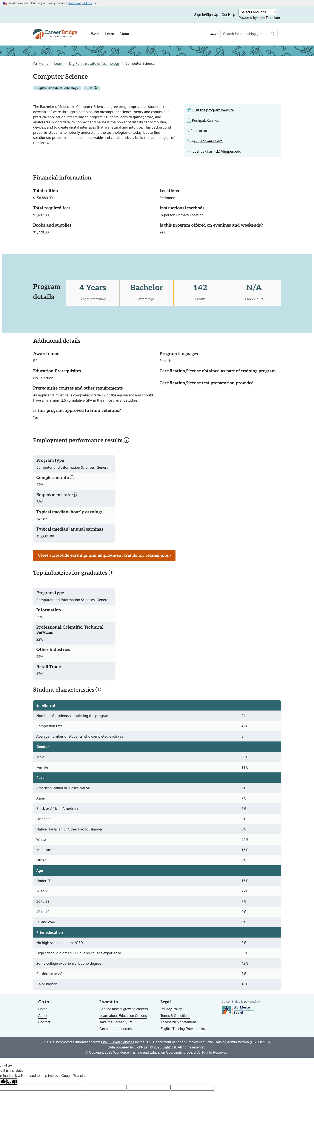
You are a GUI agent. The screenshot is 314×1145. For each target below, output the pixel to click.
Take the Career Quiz (115, 1022)
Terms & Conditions (175, 1016)
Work (95, 34)
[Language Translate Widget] (258, 12)
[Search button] (273, 34)
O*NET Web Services (117, 1042)
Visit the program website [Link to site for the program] (213, 110)
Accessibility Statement (178, 1022)
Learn (109, 34)
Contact (44, 1022)
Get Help (228, 15)
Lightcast (141, 1047)
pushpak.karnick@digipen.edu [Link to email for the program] (216, 151)
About (124, 34)
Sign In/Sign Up (206, 15)
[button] (95, 88)
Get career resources (115, 1029)
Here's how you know (80, 3)
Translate (269, 18)
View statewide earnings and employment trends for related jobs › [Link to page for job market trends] (104, 555)
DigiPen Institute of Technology (94, 63)
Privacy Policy (171, 1009)
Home (44, 63)
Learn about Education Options (123, 1016)
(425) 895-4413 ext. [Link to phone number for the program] (207, 141)
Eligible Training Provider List (182, 1029)
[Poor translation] (11, 1081)
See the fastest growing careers (123, 1009)
